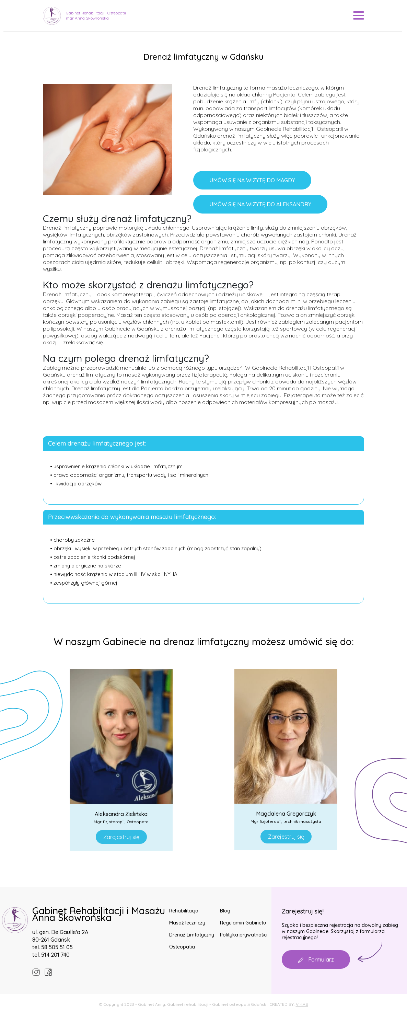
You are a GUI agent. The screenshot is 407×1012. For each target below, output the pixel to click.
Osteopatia (182, 947)
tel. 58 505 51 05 (52, 947)
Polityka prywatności (243, 935)
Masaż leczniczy (187, 923)
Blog (225, 911)
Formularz (316, 959)
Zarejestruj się (121, 836)
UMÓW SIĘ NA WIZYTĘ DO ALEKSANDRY (260, 204)
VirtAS (302, 1004)
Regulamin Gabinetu (243, 923)
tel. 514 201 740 (51, 954)
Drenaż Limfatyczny (191, 935)
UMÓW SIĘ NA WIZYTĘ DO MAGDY (252, 180)
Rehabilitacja (183, 911)
